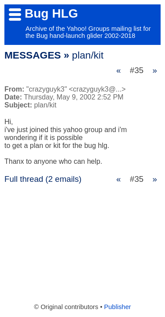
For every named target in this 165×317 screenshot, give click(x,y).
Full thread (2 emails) (42, 179)
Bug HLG (51, 13)
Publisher (117, 306)
